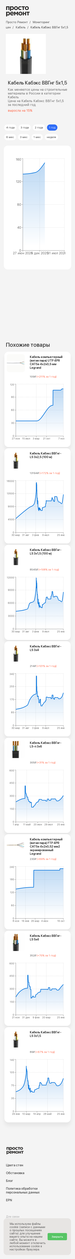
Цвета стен (14, 1165)
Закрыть (57, 1236)
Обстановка (15, 1173)
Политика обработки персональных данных (23, 1190)
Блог (9, 1181)
